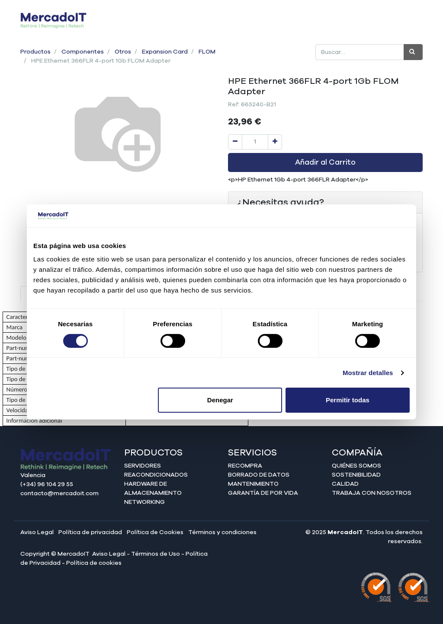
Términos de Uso (155, 554)
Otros (123, 52)
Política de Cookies (155, 532)
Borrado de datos (258, 475)
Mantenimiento (253, 484)
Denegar (220, 400)
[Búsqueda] (413, 52)
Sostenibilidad (356, 475)
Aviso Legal (37, 532)
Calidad (345, 484)
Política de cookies (94, 563)
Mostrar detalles (368, 372)
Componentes (82, 52)
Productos (35, 52)
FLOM (207, 52)
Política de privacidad (90, 532)
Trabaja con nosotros (371, 493)
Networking (144, 502)
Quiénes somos (356, 466)
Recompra (245, 466)
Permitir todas (347, 400)
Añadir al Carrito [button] (325, 162)
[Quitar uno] (235, 142)
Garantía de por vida (263, 493)
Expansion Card (165, 52)
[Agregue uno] (275, 142)
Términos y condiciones (222, 532)
